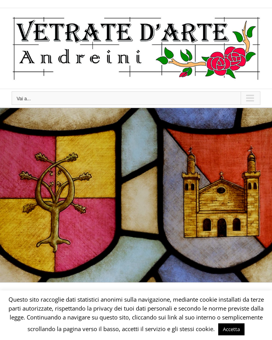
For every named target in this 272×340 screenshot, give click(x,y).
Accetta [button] (231, 329)
